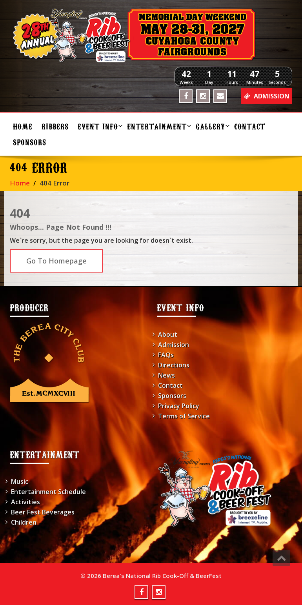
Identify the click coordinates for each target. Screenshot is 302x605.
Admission (173, 344)
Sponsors (29, 141)
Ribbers (55, 126)
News (166, 375)
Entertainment (158, 126)
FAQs (166, 355)
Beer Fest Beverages (43, 512)
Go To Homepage (56, 260)
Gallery (212, 126)
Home (23, 126)
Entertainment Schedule (48, 491)
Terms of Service (184, 416)
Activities (25, 502)
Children (23, 522)
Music (19, 481)
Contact (249, 126)
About (167, 334)
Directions (173, 365)
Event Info (99, 126)
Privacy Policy (178, 406)
